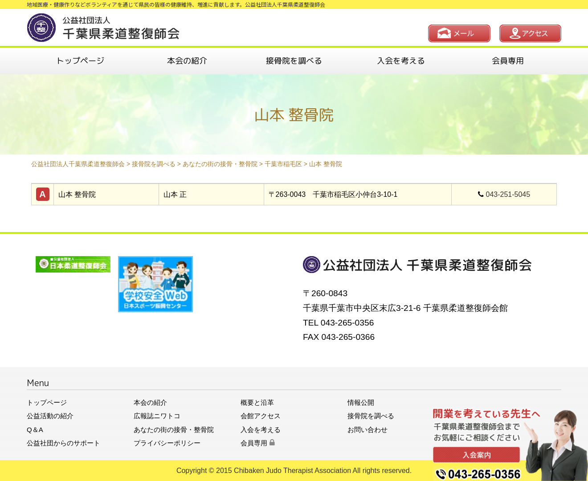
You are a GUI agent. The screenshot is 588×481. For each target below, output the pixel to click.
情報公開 (360, 402)
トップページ (80, 60)
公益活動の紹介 (50, 416)
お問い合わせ (367, 429)
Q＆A (35, 429)
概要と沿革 (257, 402)
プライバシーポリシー (167, 443)
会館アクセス (261, 416)
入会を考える (401, 60)
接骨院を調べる (294, 60)
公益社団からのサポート (63, 443)
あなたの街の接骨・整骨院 (174, 429)
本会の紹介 (187, 60)
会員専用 (508, 60)
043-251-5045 (508, 194)
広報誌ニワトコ (157, 416)
